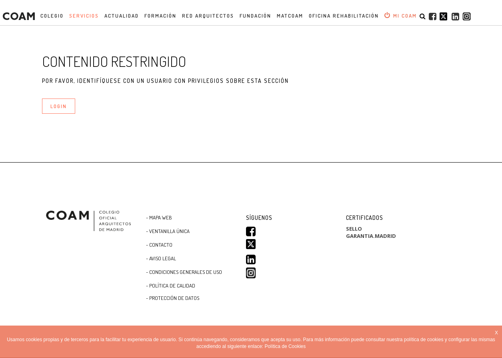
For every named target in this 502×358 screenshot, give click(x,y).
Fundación (255, 15)
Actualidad (121, 15)
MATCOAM (290, 15)
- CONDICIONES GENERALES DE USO (184, 272)
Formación (160, 15)
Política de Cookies (285, 347)
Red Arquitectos (208, 15)
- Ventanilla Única (168, 231)
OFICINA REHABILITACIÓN (344, 15)
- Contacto (159, 244)
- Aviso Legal (161, 258)
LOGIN (58, 106)
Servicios (84, 15)
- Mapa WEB (159, 217)
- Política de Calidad (170, 285)
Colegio (52, 15)
